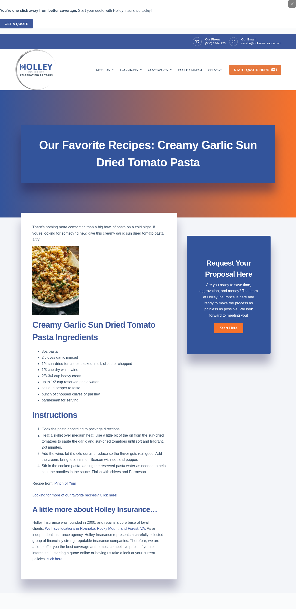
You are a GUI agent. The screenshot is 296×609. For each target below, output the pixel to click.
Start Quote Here (255, 70)
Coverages (161, 70)
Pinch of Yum (65, 483)
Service (215, 70)
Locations (132, 70)
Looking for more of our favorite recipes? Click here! (75, 495)
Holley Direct (190, 70)
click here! (55, 559)
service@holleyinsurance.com (261, 43)
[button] (228, 328)
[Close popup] (292, 4)
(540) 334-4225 (215, 43)
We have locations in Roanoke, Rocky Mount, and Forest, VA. (95, 528)
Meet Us (106, 70)
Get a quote (16, 24)
